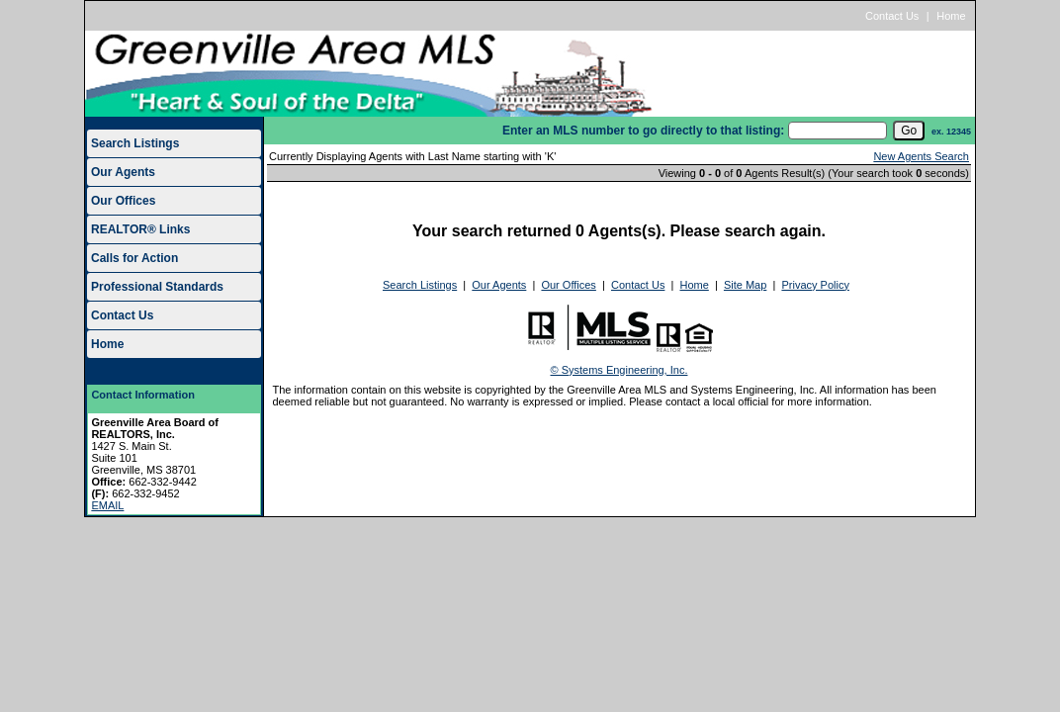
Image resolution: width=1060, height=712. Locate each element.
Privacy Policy (814, 285)
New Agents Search (921, 156)
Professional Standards (157, 287)
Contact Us (892, 16)
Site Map (745, 285)
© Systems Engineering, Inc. (619, 370)
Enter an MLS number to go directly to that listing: (643, 130)
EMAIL (107, 505)
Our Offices (123, 201)
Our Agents (123, 172)
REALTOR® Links (140, 229)
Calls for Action (134, 258)
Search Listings (135, 143)
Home (950, 16)
